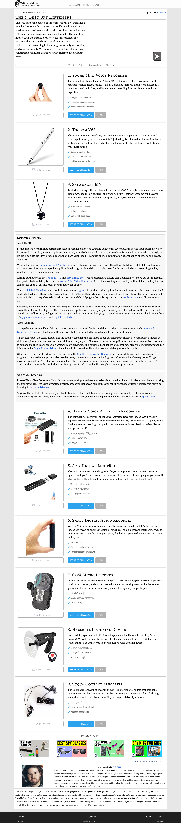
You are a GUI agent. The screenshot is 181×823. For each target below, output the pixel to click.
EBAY (100, 115)
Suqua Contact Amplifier (55, 265)
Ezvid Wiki (20, 12)
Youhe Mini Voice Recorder (76, 281)
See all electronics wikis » (148, 761)
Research (95, 65)
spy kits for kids (63, 317)
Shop (110, 65)
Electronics (40, 12)
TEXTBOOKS (73, 4)
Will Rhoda (117, 767)
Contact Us (158, 821)
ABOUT (95, 4)
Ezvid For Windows (90, 821)
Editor (82, 65)
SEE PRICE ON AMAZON (81, 115)
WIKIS (86, 4)
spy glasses (26, 317)
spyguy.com (149, 396)
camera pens (40, 317)
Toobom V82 (54, 277)
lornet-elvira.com (41, 387)
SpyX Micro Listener (46, 348)
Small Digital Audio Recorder (95, 354)
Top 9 (71, 65)
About (20, 821)
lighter (82, 290)
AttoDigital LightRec (34, 290)
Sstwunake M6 (76, 277)
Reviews (30, 12)
